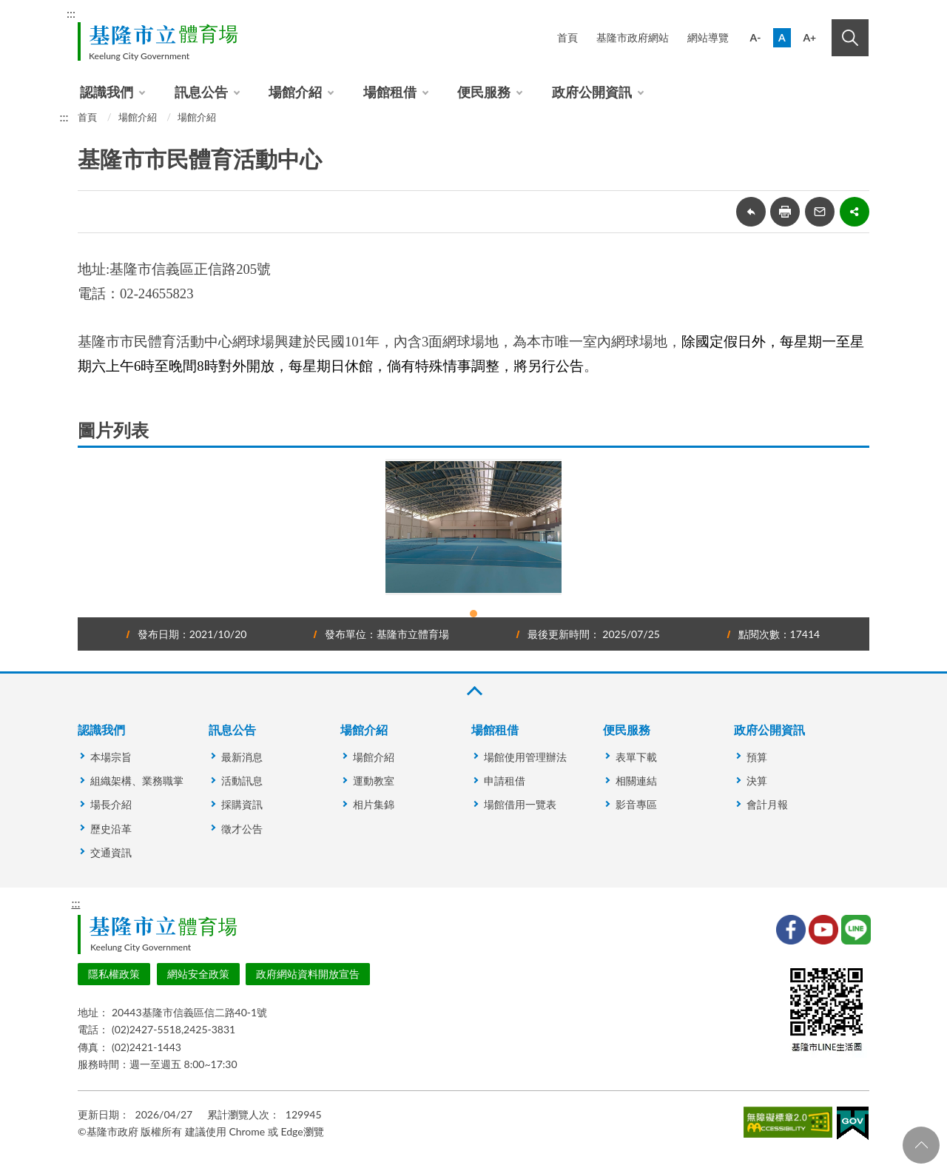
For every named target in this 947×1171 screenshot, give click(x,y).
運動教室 (373, 780)
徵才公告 (242, 828)
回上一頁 (751, 212)
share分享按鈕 (854, 212)
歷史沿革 (111, 828)
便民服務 (483, 92)
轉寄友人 (820, 212)
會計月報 (767, 804)
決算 (757, 780)
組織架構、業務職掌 (136, 780)
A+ (809, 37)
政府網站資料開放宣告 (308, 973)
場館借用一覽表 (520, 804)
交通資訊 (111, 852)
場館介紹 (295, 92)
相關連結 (636, 780)
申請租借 (504, 780)
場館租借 (390, 92)
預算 (757, 757)
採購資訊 (242, 804)
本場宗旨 (111, 757)
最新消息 (242, 757)
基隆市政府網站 (632, 37)
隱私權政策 (114, 973)
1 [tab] (473, 613)
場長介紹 (111, 804)
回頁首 (921, 1145)
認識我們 (106, 92)
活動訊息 (242, 780)
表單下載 (636, 757)
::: (71, 13)
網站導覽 (708, 37)
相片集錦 (373, 804)
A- (755, 37)
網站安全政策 (198, 973)
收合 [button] (473, 691)
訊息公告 (201, 92)
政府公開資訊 (592, 92)
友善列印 (785, 212)
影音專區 (636, 804)
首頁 (567, 37)
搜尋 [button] (850, 37)
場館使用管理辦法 (525, 757)
